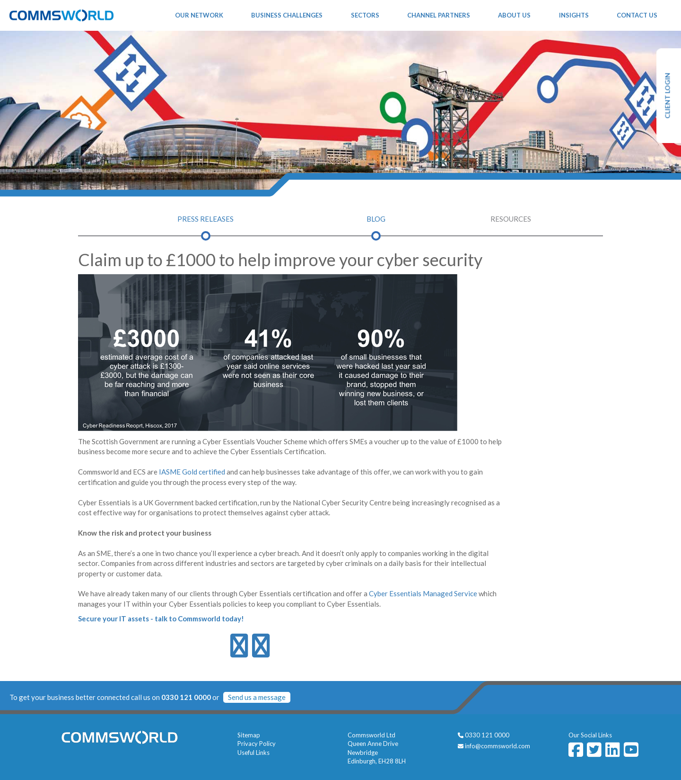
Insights (574, 15)
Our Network (199, 15)
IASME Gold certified (192, 471)
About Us (514, 15)
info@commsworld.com (497, 746)
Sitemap (248, 735)
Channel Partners (438, 15)
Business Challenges (287, 15)
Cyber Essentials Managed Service (423, 593)
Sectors (365, 15)
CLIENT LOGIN (668, 96)
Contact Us (637, 15)
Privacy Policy (256, 743)
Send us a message (257, 697)
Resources (510, 219)
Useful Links (253, 752)
